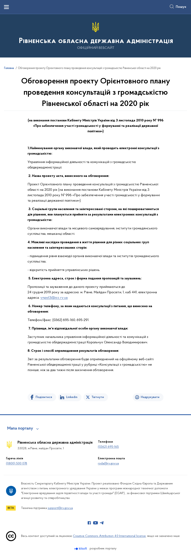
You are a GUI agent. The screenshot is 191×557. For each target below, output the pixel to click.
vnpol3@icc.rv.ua (54, 298)
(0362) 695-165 (108, 446)
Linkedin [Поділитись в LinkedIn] (71, 397)
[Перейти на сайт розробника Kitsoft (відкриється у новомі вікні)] (81, 548)
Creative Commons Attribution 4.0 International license (109, 536)
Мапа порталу (20, 428)
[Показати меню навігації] (6, 7)
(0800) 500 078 (16, 463)
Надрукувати (150, 397)
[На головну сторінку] (95, 35)
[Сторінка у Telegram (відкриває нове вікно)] (101, 522)
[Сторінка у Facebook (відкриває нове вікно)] (89, 522)
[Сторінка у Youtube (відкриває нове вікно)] (95, 522)
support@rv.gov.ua (60, 508)
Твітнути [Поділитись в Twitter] (97, 397)
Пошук (181, 7)
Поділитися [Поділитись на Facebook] (44, 397)
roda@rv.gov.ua (108, 463)
